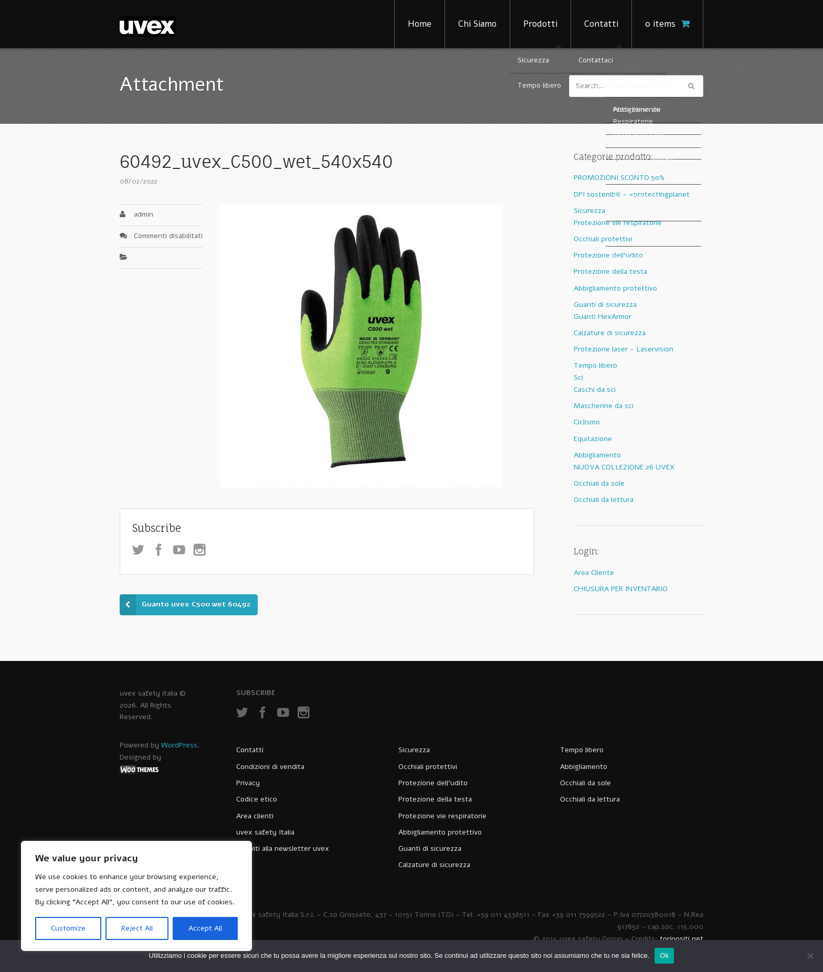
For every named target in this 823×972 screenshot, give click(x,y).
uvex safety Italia (265, 832)
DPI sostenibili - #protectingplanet (632, 194)
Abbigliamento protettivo (615, 288)
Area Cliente (594, 573)
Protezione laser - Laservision (623, 349)
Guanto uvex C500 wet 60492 (196, 604)
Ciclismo (587, 422)
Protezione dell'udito (608, 255)
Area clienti (254, 816)
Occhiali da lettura (604, 500)
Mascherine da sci (604, 406)
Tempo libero (595, 365)
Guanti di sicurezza (605, 304)
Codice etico (256, 799)
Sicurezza (589, 211)
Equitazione (593, 439)
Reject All (137, 928)
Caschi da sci (595, 389)
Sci (578, 377)
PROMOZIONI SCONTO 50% (619, 178)
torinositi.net (681, 939)
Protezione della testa (610, 271)
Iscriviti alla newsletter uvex (282, 848)
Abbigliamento (597, 455)
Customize (68, 928)
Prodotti (540, 24)
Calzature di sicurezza (610, 333)
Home (419, 24)
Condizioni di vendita (270, 767)
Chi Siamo (477, 24)
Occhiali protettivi (603, 239)
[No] (810, 955)
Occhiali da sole (599, 483)
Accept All (205, 928)
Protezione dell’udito (433, 783)
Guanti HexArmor (602, 317)
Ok (664, 955)
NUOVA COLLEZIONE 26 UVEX (624, 467)
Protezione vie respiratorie (618, 223)
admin (143, 214)
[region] (136, 896)
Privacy (248, 783)
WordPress (179, 745)
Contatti (601, 24)
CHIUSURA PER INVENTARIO (621, 589)
